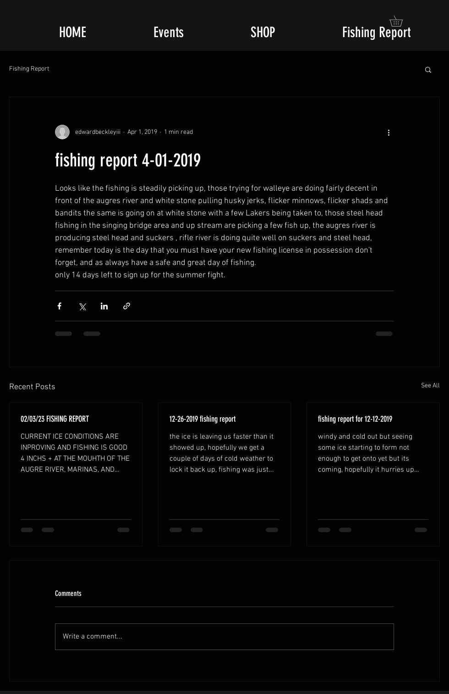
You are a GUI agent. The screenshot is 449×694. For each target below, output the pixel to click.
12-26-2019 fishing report (202, 419)
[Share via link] (126, 306)
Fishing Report (29, 69)
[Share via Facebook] (59, 306)
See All (430, 386)
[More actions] (388, 132)
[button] (401, 21)
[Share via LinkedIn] (104, 306)
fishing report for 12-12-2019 (355, 419)
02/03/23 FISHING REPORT (55, 419)
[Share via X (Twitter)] (81, 306)
